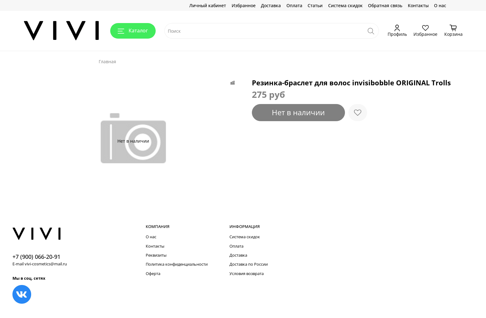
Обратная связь (385, 5)
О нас (440, 5)
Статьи (315, 5)
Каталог (133, 30)
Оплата (294, 5)
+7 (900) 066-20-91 (36, 256)
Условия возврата (246, 273)
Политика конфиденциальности (177, 264)
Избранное (244, 5)
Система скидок (345, 5)
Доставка (271, 5)
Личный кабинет (207, 5)
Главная (107, 61)
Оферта (153, 273)
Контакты (418, 5)
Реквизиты (156, 255)
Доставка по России (248, 264)
